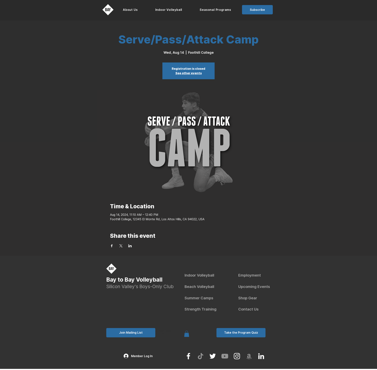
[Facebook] (188, 356)
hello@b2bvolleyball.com (125, 306)
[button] (130, 9)
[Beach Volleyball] (203, 286)
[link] (186, 334)
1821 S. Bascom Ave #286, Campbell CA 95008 (146, 314)
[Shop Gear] (253, 298)
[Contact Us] (253, 309)
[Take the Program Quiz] (241, 332)
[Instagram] (237, 356)
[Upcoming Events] (255, 286)
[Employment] (253, 275)
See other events (188, 73)
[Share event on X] (121, 245)
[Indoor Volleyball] (203, 275)
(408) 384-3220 (122, 310)
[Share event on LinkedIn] (130, 245)
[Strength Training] (210, 309)
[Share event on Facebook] (112, 245)
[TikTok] (200, 356)
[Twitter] (212, 356)
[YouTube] (225, 356)
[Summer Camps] (203, 298)
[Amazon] (249, 356)
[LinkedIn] (261, 356)
